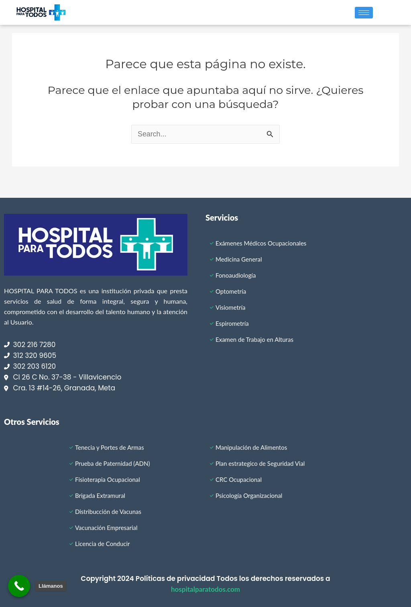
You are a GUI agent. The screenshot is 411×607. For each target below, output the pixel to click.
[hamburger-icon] (364, 12)
